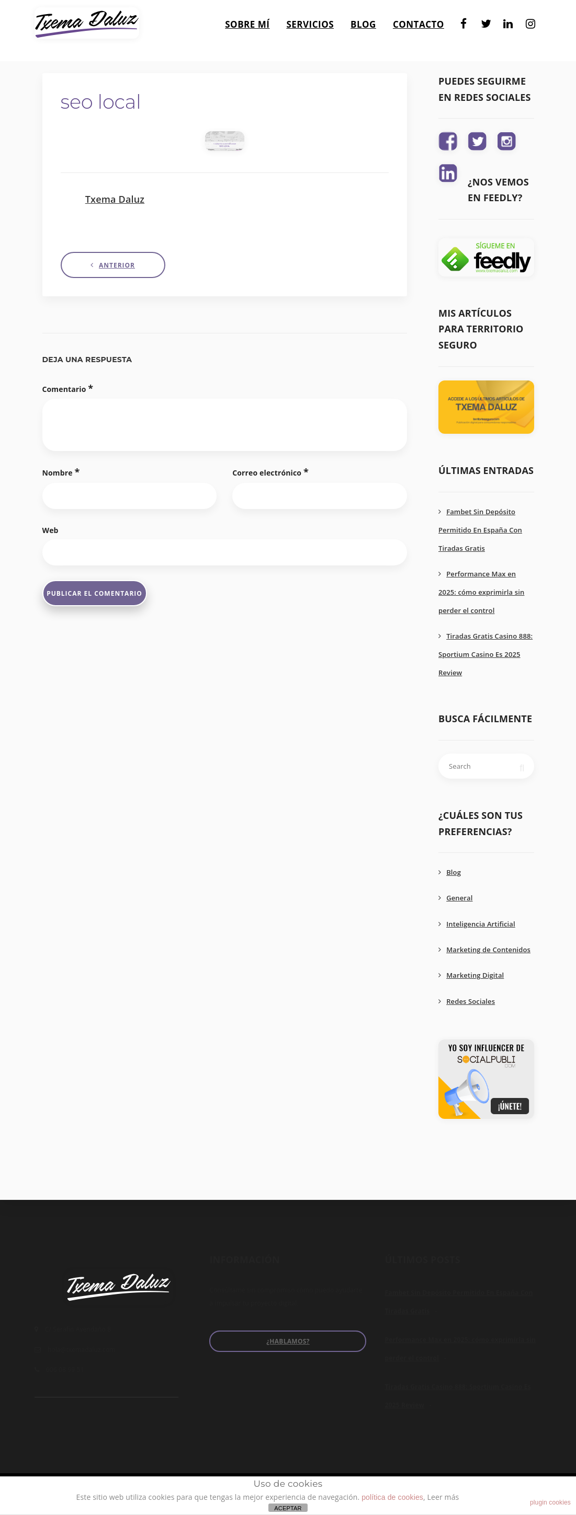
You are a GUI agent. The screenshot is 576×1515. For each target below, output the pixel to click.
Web (50, 530)
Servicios (310, 20)
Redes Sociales (470, 1001)
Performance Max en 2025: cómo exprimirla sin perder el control (481, 592)
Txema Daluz (114, 199)
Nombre (61, 472)
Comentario (68, 388)
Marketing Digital (475, 975)
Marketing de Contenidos (488, 949)
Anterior (117, 265)
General (459, 898)
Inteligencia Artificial (480, 924)
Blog (363, 20)
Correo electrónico (270, 472)
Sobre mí (247, 20)
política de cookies (392, 1497)
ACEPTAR (287, 1508)
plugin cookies (550, 1502)
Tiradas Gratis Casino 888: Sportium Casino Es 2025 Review (485, 654)
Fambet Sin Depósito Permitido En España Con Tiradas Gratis (480, 530)
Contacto (418, 20)
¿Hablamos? (288, 1341)
